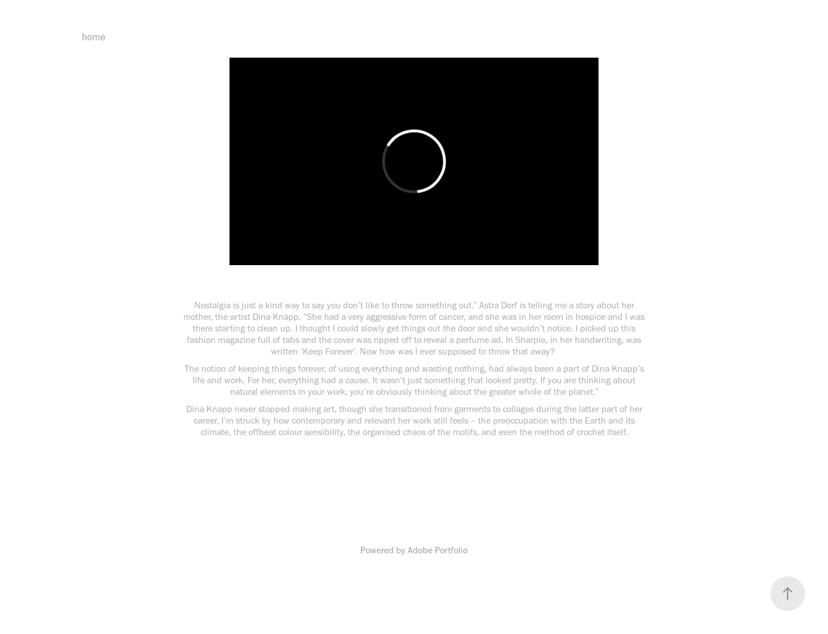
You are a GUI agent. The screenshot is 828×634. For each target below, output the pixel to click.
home (94, 37)
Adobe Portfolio (438, 550)
